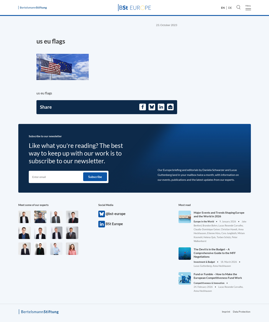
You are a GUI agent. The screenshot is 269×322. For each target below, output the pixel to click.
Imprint (226, 311)
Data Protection (241, 311)
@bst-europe (101, 214)
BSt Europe (101, 224)
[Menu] (248, 7)
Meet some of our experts (33, 204)
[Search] (238, 7)
